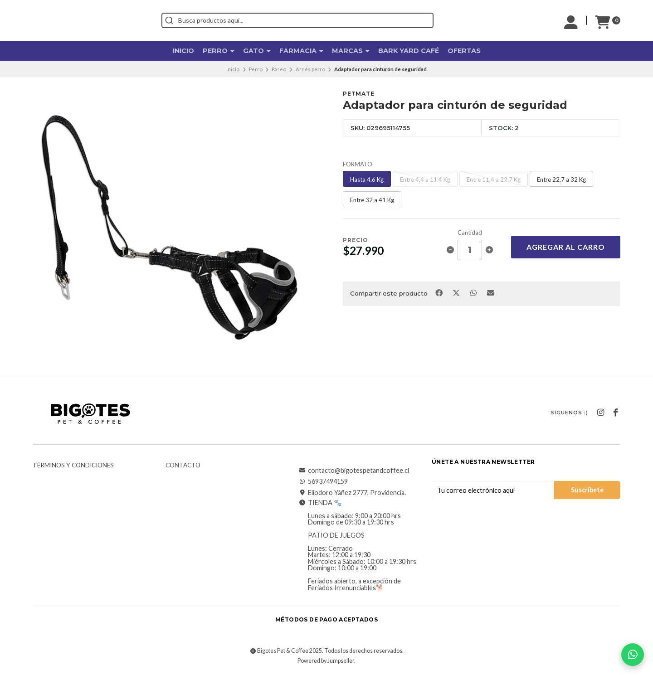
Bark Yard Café (408, 51)
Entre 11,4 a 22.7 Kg (494, 179)
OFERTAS (464, 51)
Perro (218, 51)
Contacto (183, 465)
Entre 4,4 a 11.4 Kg (425, 179)
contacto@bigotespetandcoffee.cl (354, 470)
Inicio (183, 51)
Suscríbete (587, 490)
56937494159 (323, 481)
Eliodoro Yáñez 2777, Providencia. (352, 493)
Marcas (351, 51)
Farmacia (301, 51)
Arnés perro (310, 69)
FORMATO (357, 164)
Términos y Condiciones (73, 465)
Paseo (279, 69)
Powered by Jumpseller (325, 660)
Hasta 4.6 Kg (367, 179)
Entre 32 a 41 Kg (372, 200)
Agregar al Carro (565, 247)
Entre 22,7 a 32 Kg (561, 179)
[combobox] (338, 20)
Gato (257, 51)
